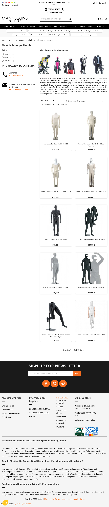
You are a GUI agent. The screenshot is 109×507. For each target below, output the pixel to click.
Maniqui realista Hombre (55, 31)
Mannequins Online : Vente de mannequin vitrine (64, 499)
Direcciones (61, 417)
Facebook (46, 383)
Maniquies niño (45, 26)
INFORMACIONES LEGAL (39, 413)
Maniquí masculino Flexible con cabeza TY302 (56, 192)
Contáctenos (7, 417)
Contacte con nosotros (11, 5)
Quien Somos (7, 409)
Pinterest (63, 383)
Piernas (82, 26)
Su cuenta (62, 397)
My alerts (60, 427)
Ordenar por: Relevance (75, 101)
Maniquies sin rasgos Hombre (16, 31)
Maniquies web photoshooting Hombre (83, 35)
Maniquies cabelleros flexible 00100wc (55, 287)
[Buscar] (56, 19)
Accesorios (101, 26)
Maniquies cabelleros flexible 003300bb (91, 287)
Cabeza (73, 26)
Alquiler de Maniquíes (11, 413)
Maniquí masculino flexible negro (56, 239)
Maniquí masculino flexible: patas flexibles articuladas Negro (56, 336)
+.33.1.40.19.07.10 (16, 75)
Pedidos (59, 406)
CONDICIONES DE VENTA (39, 409)
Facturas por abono (61, 411)
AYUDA (32, 416)
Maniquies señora (10, 26)
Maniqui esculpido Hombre (37, 31)
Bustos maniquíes (60, 26)
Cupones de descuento (61, 421)
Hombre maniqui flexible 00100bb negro (91, 239)
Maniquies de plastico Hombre (59, 35)
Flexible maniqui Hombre (39, 35)
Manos (90, 26)
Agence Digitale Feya (22, 503)
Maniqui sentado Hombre (94, 31)
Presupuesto (52, 9)
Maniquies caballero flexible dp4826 (56, 144)
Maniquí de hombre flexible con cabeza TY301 (91, 192)
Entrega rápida (8, 406)
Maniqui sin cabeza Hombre (75, 31)
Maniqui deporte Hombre (21, 35)
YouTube (54, 383)
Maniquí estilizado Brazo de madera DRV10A (91, 335)
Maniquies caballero (28, 26)
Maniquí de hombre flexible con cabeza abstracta (91, 145)
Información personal (61, 401)
